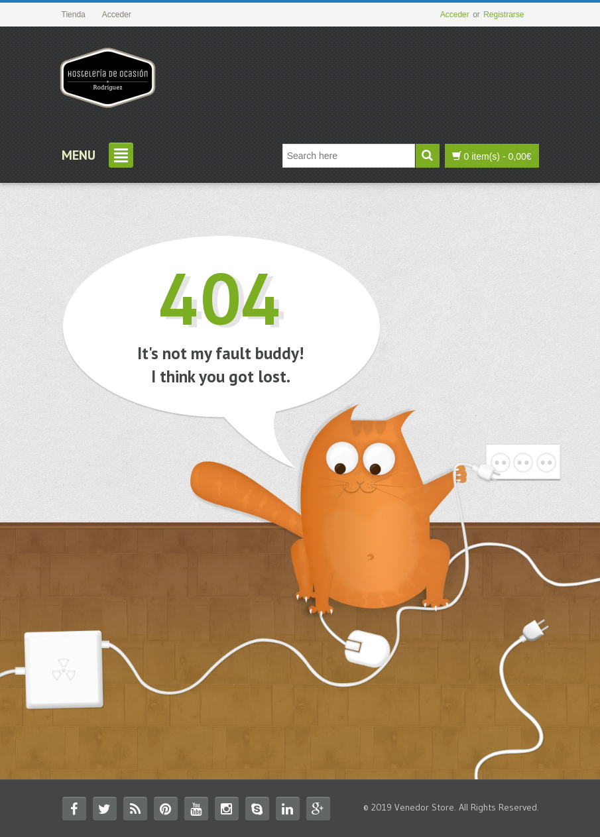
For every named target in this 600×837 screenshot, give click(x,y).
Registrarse (503, 14)
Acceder (454, 14)
